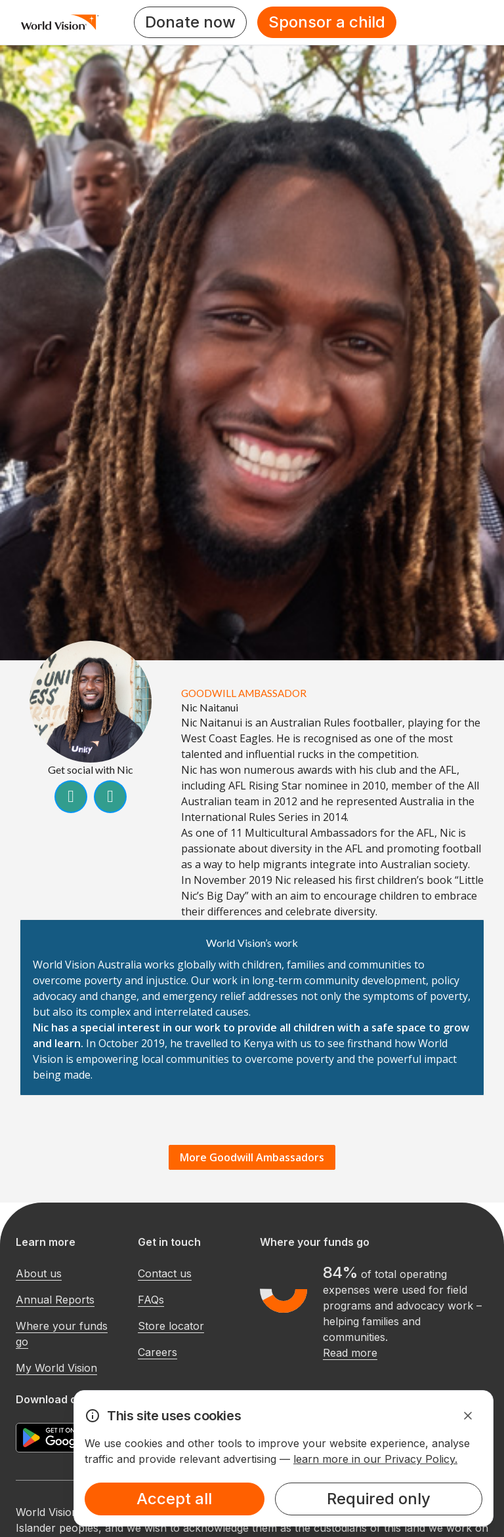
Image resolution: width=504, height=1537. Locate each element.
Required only (378, 1498)
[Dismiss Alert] (467, 1415)
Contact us (165, 1273)
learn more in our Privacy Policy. (375, 1459)
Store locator (171, 1325)
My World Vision (56, 1367)
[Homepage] (60, 22)
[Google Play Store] (65, 1437)
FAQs (151, 1299)
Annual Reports (55, 1299)
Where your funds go (62, 1333)
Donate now (190, 21)
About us (39, 1273)
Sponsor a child (326, 21)
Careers (157, 1352)
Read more (350, 1352)
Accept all (174, 1498)
